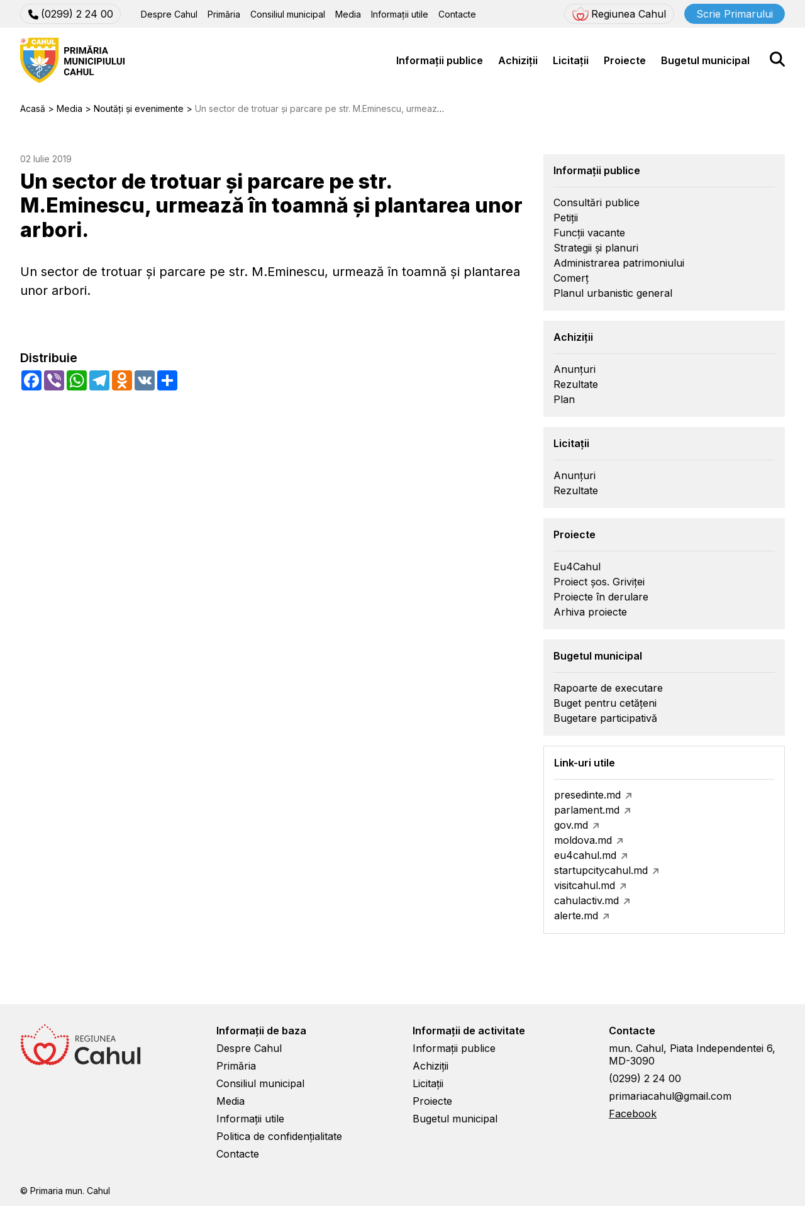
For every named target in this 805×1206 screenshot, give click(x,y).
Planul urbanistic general (612, 293)
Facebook (633, 1113)
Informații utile (399, 14)
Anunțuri (574, 369)
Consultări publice (596, 202)
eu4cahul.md (585, 855)
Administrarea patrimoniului (618, 263)
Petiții (565, 217)
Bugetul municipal (705, 60)
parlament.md (586, 810)
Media (348, 14)
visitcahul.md (584, 885)
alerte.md (576, 915)
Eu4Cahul (577, 566)
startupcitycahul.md (601, 870)
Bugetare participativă (605, 718)
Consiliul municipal (287, 14)
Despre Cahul (169, 14)
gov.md (571, 825)
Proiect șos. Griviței (599, 581)
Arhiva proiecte (590, 612)
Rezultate (575, 384)
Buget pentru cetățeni (605, 703)
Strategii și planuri (595, 247)
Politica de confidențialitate (279, 1136)
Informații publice (439, 60)
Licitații (571, 60)
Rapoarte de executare (608, 688)
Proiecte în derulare (600, 596)
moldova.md (583, 840)
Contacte (457, 14)
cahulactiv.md (586, 900)
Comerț (571, 278)
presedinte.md (587, 794)
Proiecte (625, 60)
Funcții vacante (589, 232)
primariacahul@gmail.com (670, 1096)
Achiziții (518, 60)
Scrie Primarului (734, 14)
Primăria (224, 14)
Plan (564, 399)
